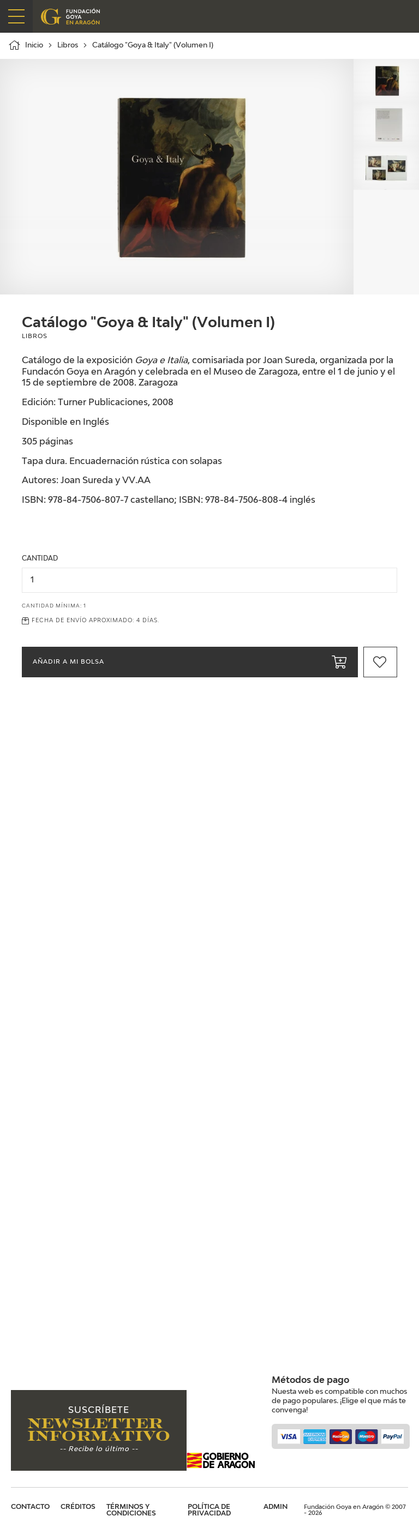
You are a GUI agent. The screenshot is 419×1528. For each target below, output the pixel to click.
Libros (67, 45)
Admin (276, 1507)
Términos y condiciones (131, 1510)
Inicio (25, 45)
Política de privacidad (209, 1510)
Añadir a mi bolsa (190, 662)
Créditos (78, 1507)
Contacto (30, 1507)
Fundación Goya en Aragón (72, 16)
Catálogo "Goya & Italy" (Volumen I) (152, 45)
